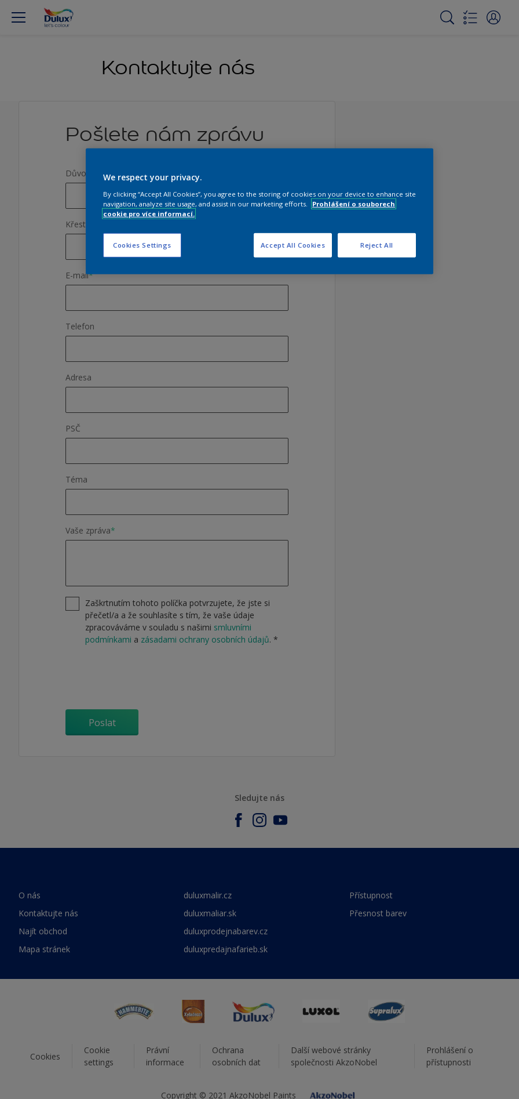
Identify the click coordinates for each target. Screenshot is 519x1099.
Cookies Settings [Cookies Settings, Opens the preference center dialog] (142, 245)
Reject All (376, 245)
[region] (259, 211)
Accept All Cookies (293, 245)
